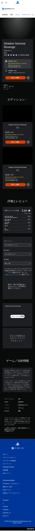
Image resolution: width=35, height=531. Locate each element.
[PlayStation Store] (8, 8)
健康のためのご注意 (9, 429)
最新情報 (5, 14)
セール (18, 14)
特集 (11, 14)
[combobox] (17, 245)
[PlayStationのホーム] (17, 2)
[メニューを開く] (2, 3)
